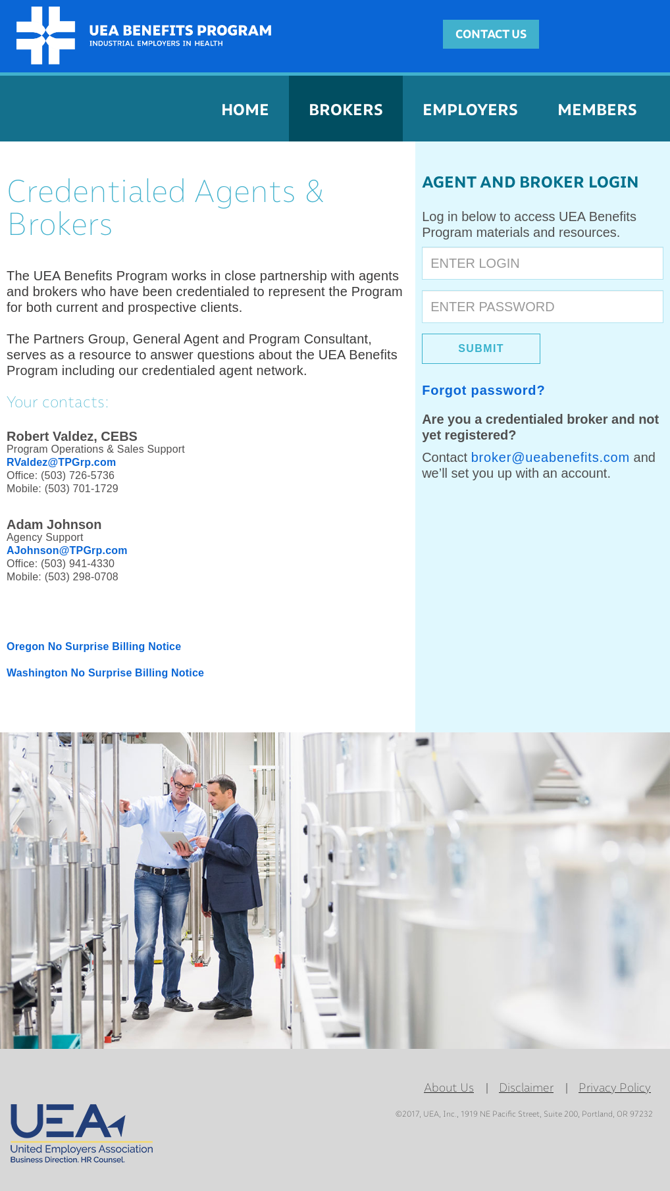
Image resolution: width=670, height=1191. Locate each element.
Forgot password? (483, 390)
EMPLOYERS (470, 109)
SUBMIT (481, 348)
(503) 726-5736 (78, 475)
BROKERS (346, 109)
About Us (449, 1088)
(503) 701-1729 (81, 488)
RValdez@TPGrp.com (61, 462)
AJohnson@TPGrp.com (67, 550)
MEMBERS (597, 109)
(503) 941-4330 (78, 563)
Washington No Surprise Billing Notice (105, 672)
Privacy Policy (615, 1088)
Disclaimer (526, 1088)
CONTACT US (491, 34)
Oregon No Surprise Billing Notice (94, 646)
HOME (245, 109)
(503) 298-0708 (81, 576)
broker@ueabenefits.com (550, 457)
